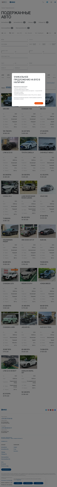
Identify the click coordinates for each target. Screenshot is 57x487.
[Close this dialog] (43, 75)
